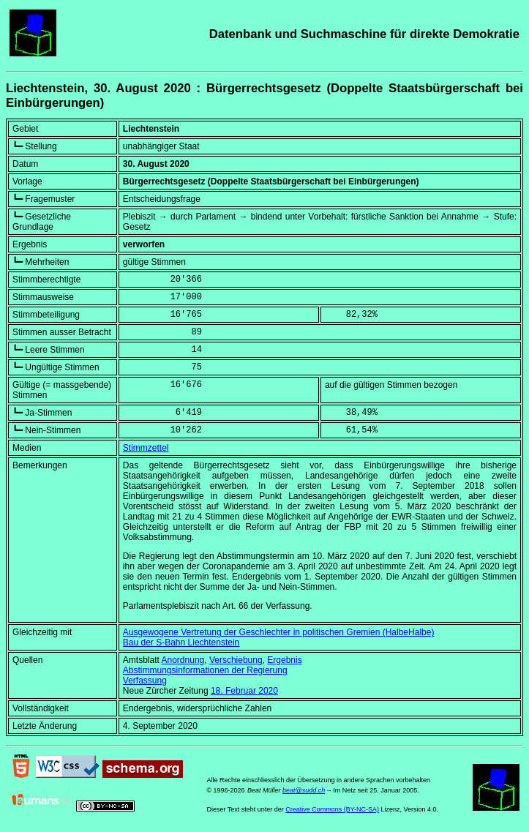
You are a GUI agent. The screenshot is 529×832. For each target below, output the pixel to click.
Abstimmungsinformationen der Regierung (205, 670)
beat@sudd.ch (303, 790)
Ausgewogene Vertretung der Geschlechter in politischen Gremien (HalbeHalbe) (279, 632)
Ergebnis (284, 660)
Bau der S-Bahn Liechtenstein (181, 642)
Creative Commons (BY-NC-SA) (332, 809)
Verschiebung (236, 660)
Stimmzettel (146, 448)
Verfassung (145, 680)
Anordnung (183, 660)
